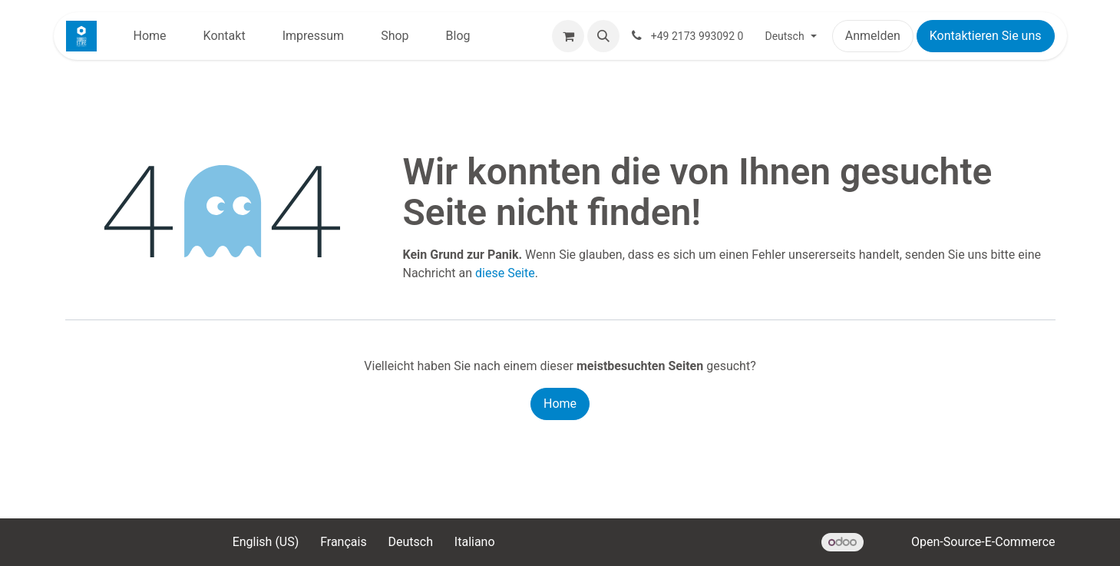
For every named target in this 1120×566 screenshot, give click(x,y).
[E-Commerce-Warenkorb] (568, 36)
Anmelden (872, 35)
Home (560, 403)
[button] (603, 36)
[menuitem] (150, 36)
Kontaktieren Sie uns (986, 35)
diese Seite (505, 273)
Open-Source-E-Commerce (983, 542)
